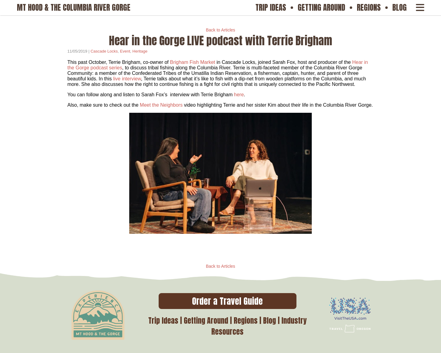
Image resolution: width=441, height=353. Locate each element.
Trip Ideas (163, 320)
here (239, 94)
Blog (269, 320)
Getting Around (206, 320)
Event (125, 51)
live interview (127, 78)
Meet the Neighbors (161, 105)
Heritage (139, 51)
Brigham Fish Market (192, 62)
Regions (246, 320)
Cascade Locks (104, 51)
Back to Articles (220, 30)
